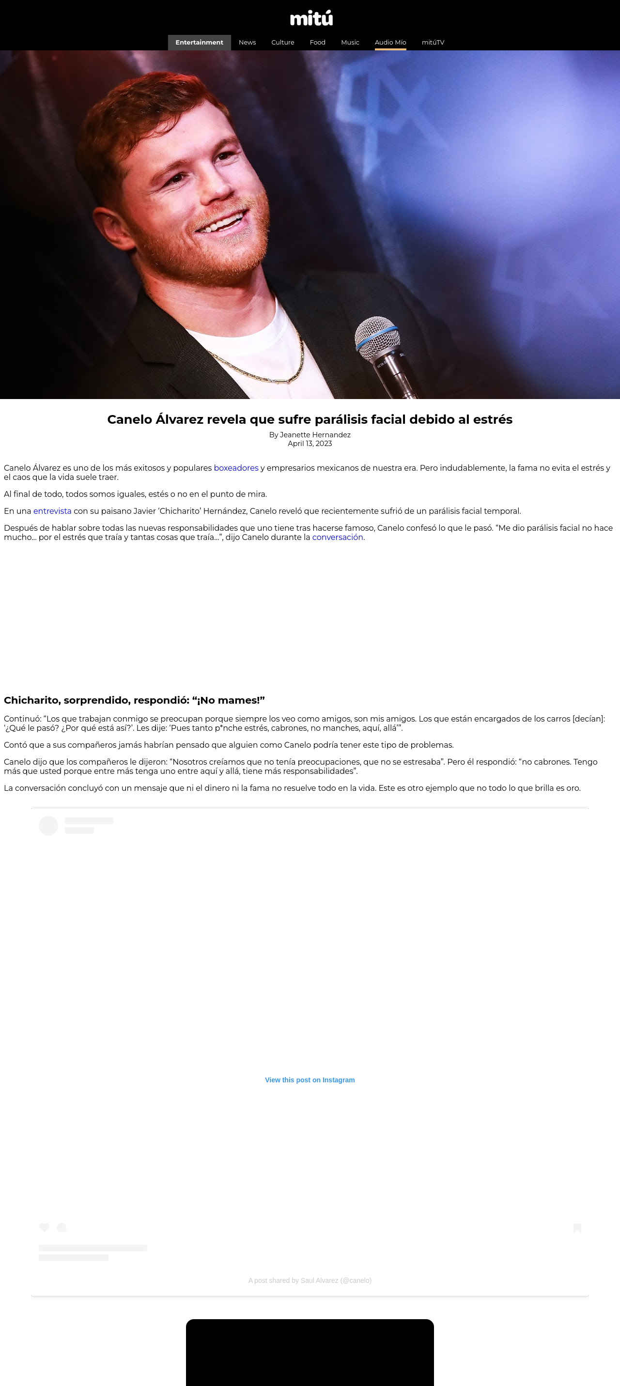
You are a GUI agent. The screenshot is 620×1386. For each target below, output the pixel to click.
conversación (337, 537)
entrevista (52, 511)
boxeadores (236, 468)
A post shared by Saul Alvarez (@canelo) (310, 1280)
